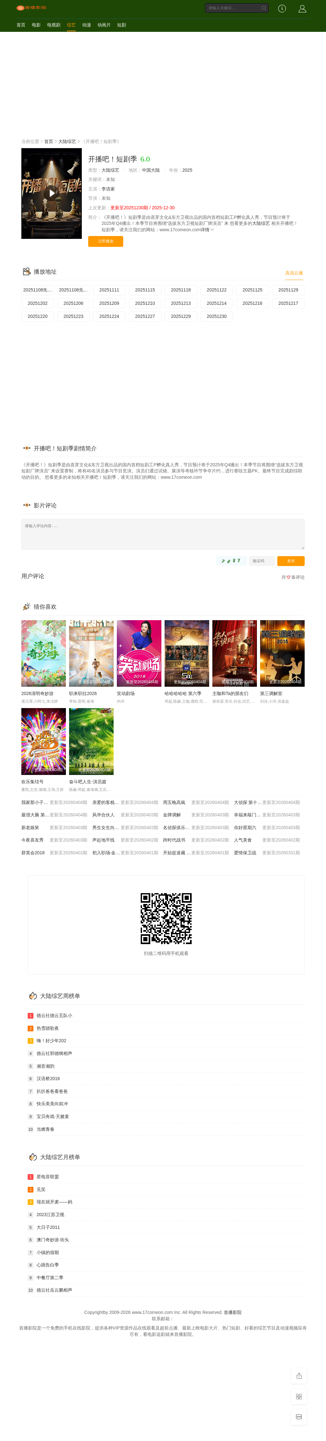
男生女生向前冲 (125, 828)
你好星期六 (267, 828)
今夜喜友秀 (54, 840)
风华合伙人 (125, 815)
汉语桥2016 (44, 1079)
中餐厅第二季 (45, 1278)
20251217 (288, 303)
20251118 (181, 289)
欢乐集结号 (32, 781)
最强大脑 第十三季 (54, 815)
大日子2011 (44, 1227)
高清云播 (294, 273)
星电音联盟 (43, 1177)
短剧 (121, 24)
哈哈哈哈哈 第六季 (183, 693)
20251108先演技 (74, 289)
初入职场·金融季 (125, 853)
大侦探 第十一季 (267, 802)
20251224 (109, 316)
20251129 (288, 289)
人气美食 (267, 840)
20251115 (145, 289)
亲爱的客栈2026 (125, 802)
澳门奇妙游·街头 (48, 1240)
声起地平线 (125, 840)
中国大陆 (151, 170)
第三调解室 (271, 693)
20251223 (73, 316)
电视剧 (53, 24)
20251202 (37, 303)
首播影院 (233, 1312)
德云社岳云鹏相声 (50, 1290)
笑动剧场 (126, 693)
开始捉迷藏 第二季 (196, 853)
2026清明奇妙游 (37, 693)
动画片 (104, 24)
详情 (208, 229)
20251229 (181, 316)
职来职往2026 (83, 693)
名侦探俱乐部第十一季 (196, 828)
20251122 (217, 289)
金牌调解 (196, 815)
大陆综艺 (67, 141)
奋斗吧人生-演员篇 (87, 781)
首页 (21, 24)
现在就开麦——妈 (50, 1202)
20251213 (181, 303)
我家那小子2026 (54, 802)
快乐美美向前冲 (48, 1104)
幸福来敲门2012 (267, 815)
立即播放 (105, 241)
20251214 (217, 303)
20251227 (145, 316)
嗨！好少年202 (47, 1041)
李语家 (108, 188)
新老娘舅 (54, 828)
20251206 (73, 303)
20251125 (252, 289)
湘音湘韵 (41, 1066)
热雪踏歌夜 (43, 1028)
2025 (187, 170)
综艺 (71, 24)
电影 (36, 24)
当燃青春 (41, 1129)
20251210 (145, 303)
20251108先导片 (38, 289)
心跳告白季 (43, 1265)
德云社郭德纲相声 (50, 1054)
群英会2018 (54, 853)
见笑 (37, 1190)
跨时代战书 (196, 840)
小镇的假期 (43, 1253)
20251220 (37, 316)
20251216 (252, 303)
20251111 (109, 289)
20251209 (109, 303)
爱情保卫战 (267, 853)
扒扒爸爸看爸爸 (48, 1091)
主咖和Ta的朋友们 (230, 693)
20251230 (217, 316)
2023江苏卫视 (46, 1215)
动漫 (86, 24)
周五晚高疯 (196, 802)
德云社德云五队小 (50, 1016)
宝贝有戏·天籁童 (48, 1117)
